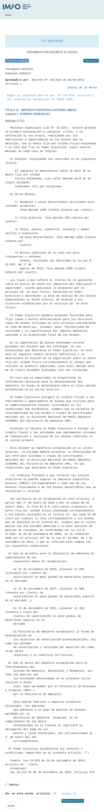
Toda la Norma (91, 61)
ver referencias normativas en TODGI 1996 (40, 99)
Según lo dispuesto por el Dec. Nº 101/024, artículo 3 (50, 95)
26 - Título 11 (64, 793)
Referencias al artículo (72, 801)
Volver (8, 15)
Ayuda (10, 805)
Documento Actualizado (17, 61)
